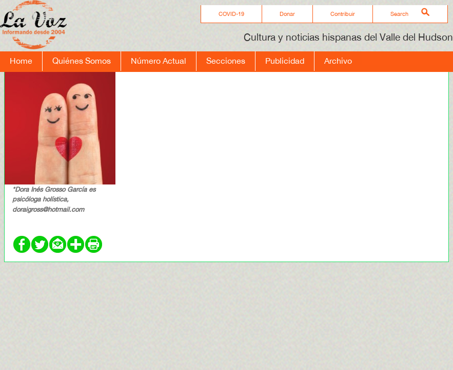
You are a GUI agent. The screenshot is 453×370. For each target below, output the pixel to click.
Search (399, 13)
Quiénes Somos (81, 60)
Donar (287, 13)
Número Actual (158, 60)
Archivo (338, 60)
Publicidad (284, 60)
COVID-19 (231, 13)
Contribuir (342, 13)
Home (21, 60)
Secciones (225, 60)
